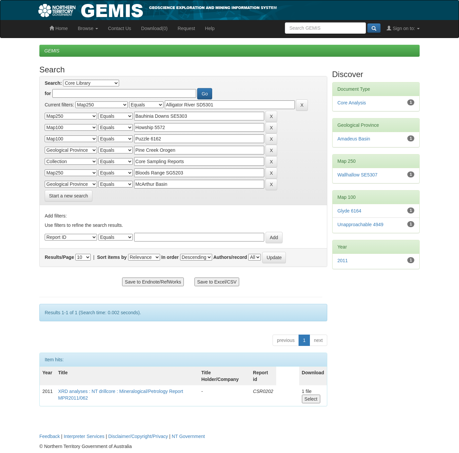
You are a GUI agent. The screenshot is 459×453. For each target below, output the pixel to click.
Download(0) (154, 28)
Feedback (49, 436)
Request (186, 28)
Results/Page (59, 257)
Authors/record (230, 257)
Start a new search (68, 195)
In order (170, 257)
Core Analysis (352, 102)
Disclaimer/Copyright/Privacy (138, 436)
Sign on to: (403, 28)
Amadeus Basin (354, 138)
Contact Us (119, 28)
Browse (88, 28)
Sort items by (112, 257)
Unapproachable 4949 (361, 224)
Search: (53, 83)
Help (210, 28)
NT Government (188, 436)
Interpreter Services (84, 436)
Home (58, 28)
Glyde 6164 (350, 210)
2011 (343, 260)
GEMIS (51, 50)
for (48, 93)
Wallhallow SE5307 (358, 174)
